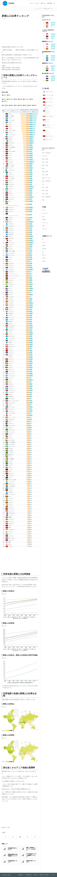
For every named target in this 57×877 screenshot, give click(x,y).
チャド (10, 496)
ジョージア (11, 311)
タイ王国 (10, 450)
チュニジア (11, 176)
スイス (10, 415)
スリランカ (11, 519)
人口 (43, 184)
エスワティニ (11, 271)
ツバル (10, 122)
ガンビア (10, 434)
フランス (10, 363)
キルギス (10, 394)
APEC (43, 258)
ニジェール (11, 498)
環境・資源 (45, 165)
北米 (43, 216)
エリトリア (11, 511)
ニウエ (10, 124)
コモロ (10, 467)
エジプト (10, 145)
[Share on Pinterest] (27, 837)
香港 (46, 102)
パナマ (10, 246)
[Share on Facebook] (5, 837)
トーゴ (10, 456)
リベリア (10, 438)
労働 (43, 200)
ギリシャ (10, 290)
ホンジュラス (11, 255)
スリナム (10, 182)
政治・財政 (45, 187)
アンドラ (10, 294)
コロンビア (11, 263)
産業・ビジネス (46, 178)
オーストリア (11, 402)
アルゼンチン (11, 226)
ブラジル (10, 286)
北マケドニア (11, 346)
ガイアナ (10, 249)
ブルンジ (10, 500)
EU (43, 252)
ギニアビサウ (11, 440)
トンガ (10, 128)
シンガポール (11, 529)
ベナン (10, 436)
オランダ (10, 384)
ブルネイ (10, 427)
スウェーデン (11, 407)
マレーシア (11, 409)
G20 (43, 242)
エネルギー (45, 156)
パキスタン (11, 475)
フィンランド (11, 375)
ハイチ (10, 257)
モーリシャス (11, 429)
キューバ (10, 211)
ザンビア (10, 463)
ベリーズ (10, 195)
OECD (43, 245)
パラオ (10, 118)
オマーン (10, 180)
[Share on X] (12, 837)
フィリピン (11, 515)
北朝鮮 (10, 517)
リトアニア (11, 244)
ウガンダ (10, 502)
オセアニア (45, 213)
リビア (10, 149)
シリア (10, 172)
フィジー (10, 168)
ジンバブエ (11, 296)
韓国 (9, 542)
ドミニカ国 (11, 166)
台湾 (46, 98)
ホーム (36, 8)
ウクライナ (11, 280)
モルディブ (11, 473)
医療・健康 (7, 827)
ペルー (10, 309)
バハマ (10, 155)
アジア (44, 210)
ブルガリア (11, 307)
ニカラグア (11, 230)
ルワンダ (10, 488)
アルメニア (11, 330)
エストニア (11, 352)
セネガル (10, 448)
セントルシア (11, 253)
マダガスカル (11, 513)
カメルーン (11, 423)
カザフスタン (11, 336)
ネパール (10, 531)
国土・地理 (45, 174)
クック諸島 (11, 116)
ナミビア (10, 292)
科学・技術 (45, 162)
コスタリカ (11, 209)
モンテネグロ (11, 326)
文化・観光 (45, 193)
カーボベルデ (11, 425)
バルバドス (11, 199)
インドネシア (11, 494)
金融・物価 (45, 171)
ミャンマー (11, 521)
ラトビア (10, 298)
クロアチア (11, 305)
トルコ (10, 153)
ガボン (10, 382)
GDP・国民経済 (46, 152)
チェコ (10, 288)
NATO (43, 255)
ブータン (10, 504)
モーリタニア (11, 398)
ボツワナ (10, 219)
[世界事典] (8, 3)
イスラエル (11, 269)
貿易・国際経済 (46, 196)
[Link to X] (52, 875)
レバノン (10, 159)
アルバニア (11, 350)
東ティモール (11, 538)
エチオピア (11, 523)
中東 (43, 226)
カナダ (10, 222)
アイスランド (11, 390)
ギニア (10, 471)
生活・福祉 (45, 190)
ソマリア (10, 465)
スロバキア (11, 386)
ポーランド (11, 344)
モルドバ (10, 365)
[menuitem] (31, 3)
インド (10, 533)
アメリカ (10, 161)
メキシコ (10, 188)
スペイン (10, 334)
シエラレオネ (11, 444)
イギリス (10, 236)
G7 (43, 239)
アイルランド (11, 284)
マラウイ (10, 490)
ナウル (10, 114)
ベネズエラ (11, 238)
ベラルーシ (11, 267)
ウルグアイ (11, 207)
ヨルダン (10, 138)
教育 (43, 168)
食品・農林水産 (46, 181)
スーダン (10, 461)
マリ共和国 (11, 459)
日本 (9, 544)
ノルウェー (11, 340)
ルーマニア (11, 359)
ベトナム (10, 546)
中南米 (44, 219)
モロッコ (10, 193)
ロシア (10, 259)
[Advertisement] (20, 33)
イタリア (10, 388)
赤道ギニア (11, 454)
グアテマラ (11, 265)
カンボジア (11, 540)
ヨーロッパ (45, 222)
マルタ (10, 240)
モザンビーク (11, 484)
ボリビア (10, 282)
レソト (10, 261)
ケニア (10, 477)
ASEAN (44, 248)
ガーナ (10, 421)
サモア (10, 126)
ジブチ (10, 405)
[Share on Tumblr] (34, 837)
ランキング (4, 18)
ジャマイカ (11, 184)
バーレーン (11, 163)
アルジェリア (11, 170)
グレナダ (10, 228)
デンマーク (11, 411)
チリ (9, 201)
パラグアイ (11, 319)
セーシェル (11, 377)
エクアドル (11, 301)
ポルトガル (11, 361)
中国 (9, 527)
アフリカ (44, 229)
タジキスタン (11, 419)
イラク (10, 157)
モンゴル (10, 323)
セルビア (10, 355)
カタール (10, 141)
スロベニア (11, 369)
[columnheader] (24, 111)
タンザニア (11, 452)
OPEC (43, 261)
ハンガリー (11, 303)
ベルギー (10, 367)
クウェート (11, 136)
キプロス (10, 357)
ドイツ (10, 380)
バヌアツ (10, 217)
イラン (10, 191)
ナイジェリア (11, 446)
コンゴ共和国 (11, 442)
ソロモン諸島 (11, 251)
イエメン (10, 348)
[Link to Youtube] (54, 875)
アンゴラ (10, 469)
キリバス (10, 132)
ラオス (10, 525)
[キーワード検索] (54, 3)
